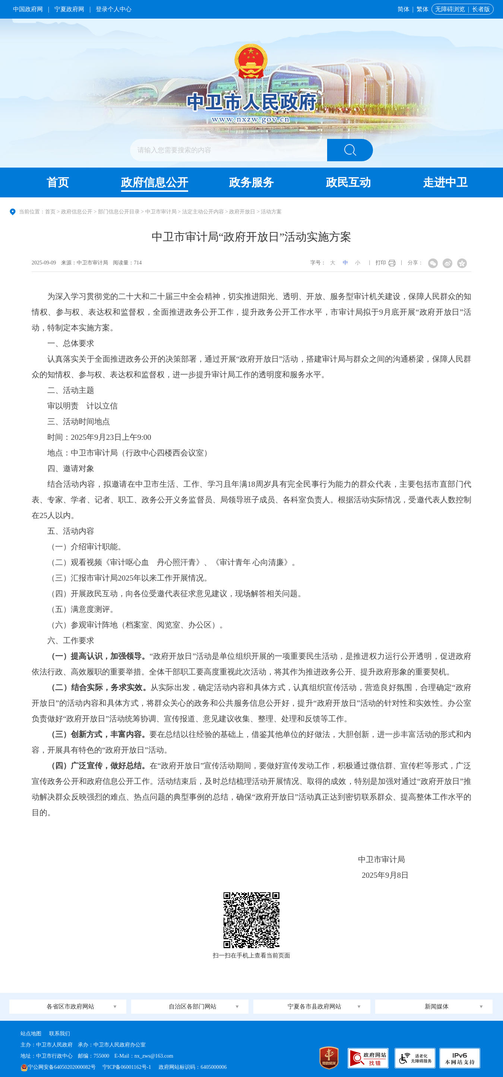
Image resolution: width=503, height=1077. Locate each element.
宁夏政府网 (69, 9)
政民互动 (348, 182)
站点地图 (30, 1033)
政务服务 (251, 182)
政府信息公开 (154, 182)
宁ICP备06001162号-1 (127, 1067)
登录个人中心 (114, 9)
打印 (381, 263)
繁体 (422, 9)
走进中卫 (445, 182)
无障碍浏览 (450, 9)
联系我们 (59, 1033)
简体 (403, 9)
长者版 (481, 9)
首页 (58, 182)
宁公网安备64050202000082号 (58, 1067)
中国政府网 (28, 9)
